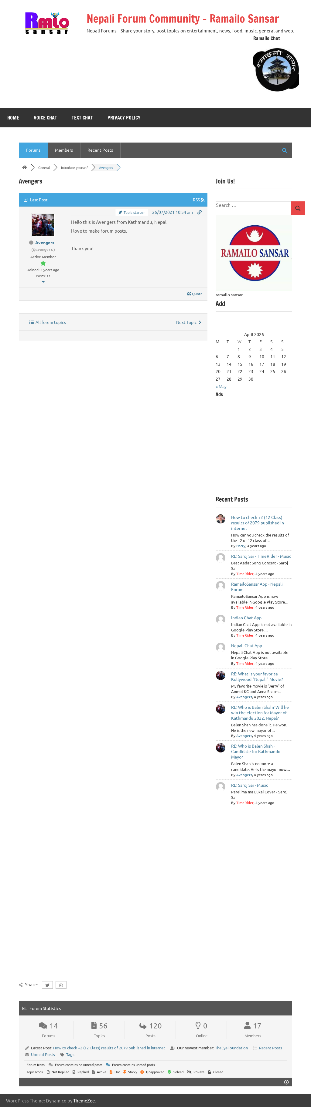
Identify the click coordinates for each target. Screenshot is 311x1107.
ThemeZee (84, 1100)
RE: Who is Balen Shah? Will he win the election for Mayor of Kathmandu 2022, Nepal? (260, 712)
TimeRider (245, 573)
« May (221, 386)
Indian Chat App (246, 617)
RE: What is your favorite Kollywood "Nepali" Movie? (257, 676)
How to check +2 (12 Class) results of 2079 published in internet (257, 522)
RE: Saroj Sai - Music (249, 785)
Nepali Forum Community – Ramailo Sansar (183, 18)
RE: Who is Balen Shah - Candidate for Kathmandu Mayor (255, 751)
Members (64, 150)
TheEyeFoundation (231, 1047)
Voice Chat (45, 117)
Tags (70, 1054)
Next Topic (188, 322)
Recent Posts (100, 150)
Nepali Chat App (246, 645)
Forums (33, 150)
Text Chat (82, 117)
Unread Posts (43, 1054)
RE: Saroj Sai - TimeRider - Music (261, 556)
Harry (240, 545)
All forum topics (47, 322)
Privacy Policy (124, 117)
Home (13, 117)
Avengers (44, 242)
